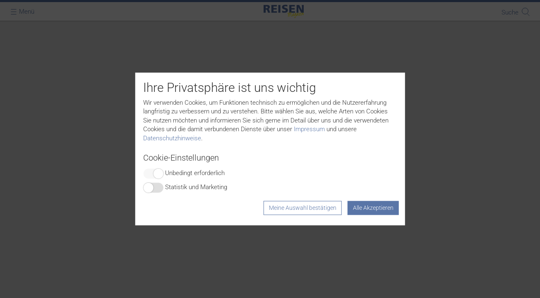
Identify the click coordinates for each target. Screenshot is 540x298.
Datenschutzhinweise (172, 138)
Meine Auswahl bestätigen (302, 208)
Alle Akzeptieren (373, 208)
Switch (153, 174)
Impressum (309, 129)
